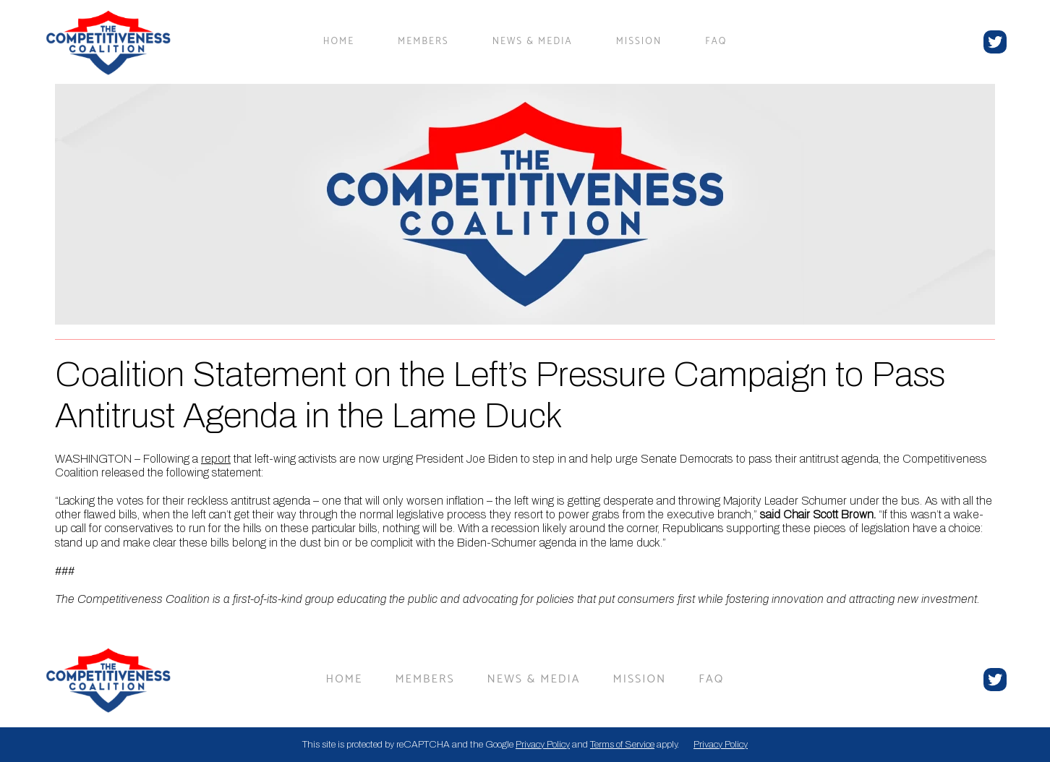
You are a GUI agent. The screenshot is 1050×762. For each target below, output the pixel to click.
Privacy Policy (543, 744)
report (216, 459)
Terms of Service (622, 744)
